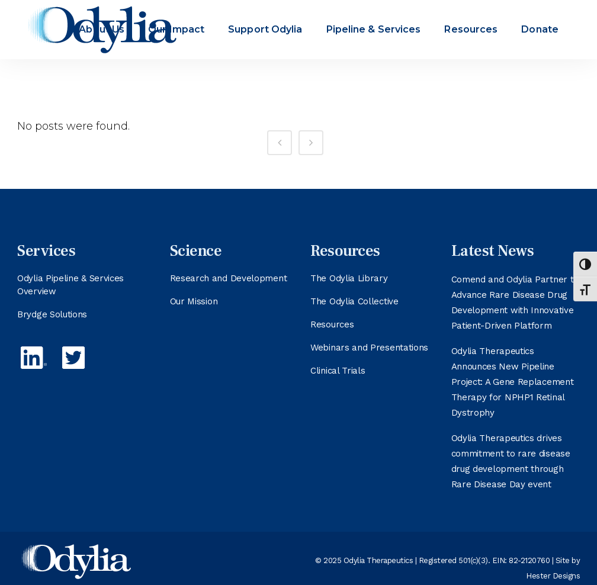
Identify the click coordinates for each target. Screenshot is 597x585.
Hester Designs (553, 575)
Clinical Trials (337, 370)
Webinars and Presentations (369, 347)
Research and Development (228, 278)
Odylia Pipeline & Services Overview (70, 285)
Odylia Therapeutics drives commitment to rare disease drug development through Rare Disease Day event (510, 461)
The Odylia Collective (354, 301)
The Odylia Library (349, 278)
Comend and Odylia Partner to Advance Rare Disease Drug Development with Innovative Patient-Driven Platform (515, 302)
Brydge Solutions (52, 314)
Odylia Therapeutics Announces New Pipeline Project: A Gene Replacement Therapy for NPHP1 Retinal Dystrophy (512, 382)
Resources (332, 324)
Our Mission (194, 301)
